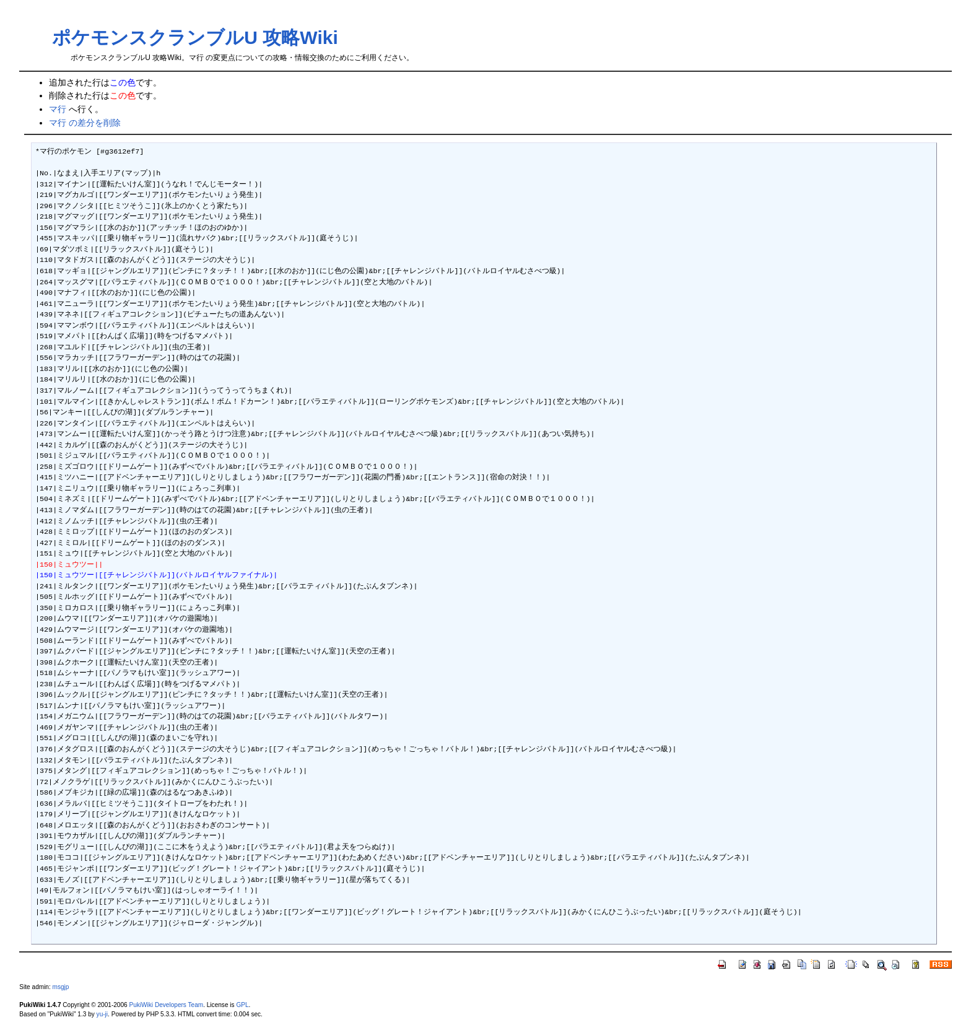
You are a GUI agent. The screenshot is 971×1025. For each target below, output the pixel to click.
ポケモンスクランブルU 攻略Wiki (194, 37)
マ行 (57, 109)
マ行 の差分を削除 (85, 123)
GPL (242, 1004)
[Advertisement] (485, 25)
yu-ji (102, 1014)
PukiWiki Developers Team (166, 1004)
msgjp (61, 987)
